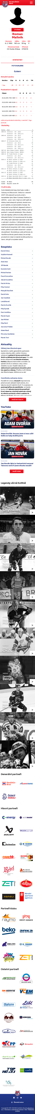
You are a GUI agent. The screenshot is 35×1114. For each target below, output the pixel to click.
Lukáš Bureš (5, 301)
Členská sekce (17, 1102)
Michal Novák (6, 258)
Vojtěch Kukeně (6, 254)
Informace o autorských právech (14, 1109)
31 (23, 85)
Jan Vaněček (5, 298)
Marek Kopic (5, 316)
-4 (27, 85)
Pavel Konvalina (7, 276)
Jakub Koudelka (7, 280)
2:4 (16, 111)
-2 (30, 98)
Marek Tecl (5, 338)
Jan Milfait (5, 319)
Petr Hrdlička (6, 312)
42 (32, 85)
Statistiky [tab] (17, 60)
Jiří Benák (4, 265)
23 (19, 85)
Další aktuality (17, 399)
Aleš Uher (4, 262)
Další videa (17, 471)
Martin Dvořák (6, 305)
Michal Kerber (6, 273)
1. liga (3, 85)
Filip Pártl (4, 323)
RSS (26, 1109)
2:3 (16, 115)
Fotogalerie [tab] (17, 66)
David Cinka (5, 251)
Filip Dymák (5, 309)
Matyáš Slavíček (7, 291)
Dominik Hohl (6, 269)
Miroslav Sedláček (8, 334)
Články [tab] (17, 72)
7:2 (16, 98)
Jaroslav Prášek (7, 327)
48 (12, 85)
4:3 (16, 107)
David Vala (5, 294)
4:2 (16, 102)
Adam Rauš (5, 330)
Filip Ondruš (5, 287)
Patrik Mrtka (5, 283)
